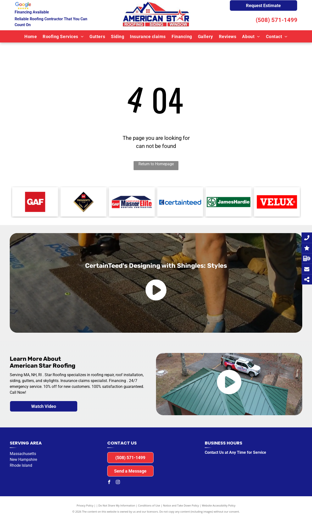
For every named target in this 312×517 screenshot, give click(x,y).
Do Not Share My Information (116, 505)
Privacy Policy (85, 505)
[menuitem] (30, 36)
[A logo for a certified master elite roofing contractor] (132, 202)
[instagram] (118, 482)
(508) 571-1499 (276, 20)
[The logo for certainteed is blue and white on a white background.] (180, 202)
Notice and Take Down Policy (181, 505)
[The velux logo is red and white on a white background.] (277, 202)
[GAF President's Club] (83, 202)
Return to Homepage (156, 164)
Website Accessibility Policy (218, 505)
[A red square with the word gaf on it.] (35, 202)
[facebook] (109, 482)
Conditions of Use (149, 505)
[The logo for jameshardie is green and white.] (228, 202)
